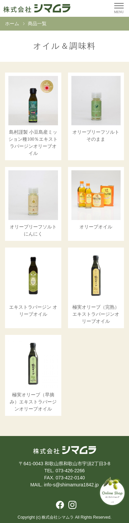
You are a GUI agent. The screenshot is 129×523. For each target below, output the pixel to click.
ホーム (12, 23)
